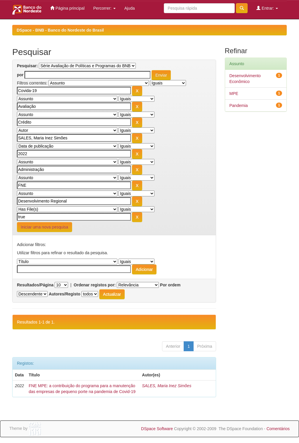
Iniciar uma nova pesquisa (44, 227)
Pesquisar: (27, 65)
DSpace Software (157, 428)
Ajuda (129, 8)
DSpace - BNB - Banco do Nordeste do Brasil (60, 30)
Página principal (67, 8)
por (20, 74)
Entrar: (267, 8)
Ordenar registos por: (95, 285)
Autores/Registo (64, 294)
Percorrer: (104, 8)
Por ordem (170, 285)
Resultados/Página (35, 285)
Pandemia (239, 105)
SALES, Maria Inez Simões (166, 385)
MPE (234, 93)
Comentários (278, 428)
